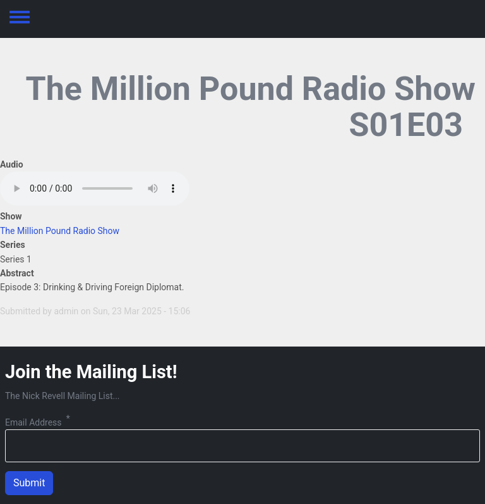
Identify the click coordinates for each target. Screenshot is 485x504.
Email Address (33, 422)
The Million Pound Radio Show (59, 231)
